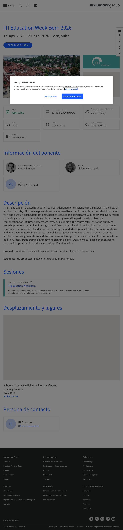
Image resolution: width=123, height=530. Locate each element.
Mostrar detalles (51, 96)
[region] (61, 90)
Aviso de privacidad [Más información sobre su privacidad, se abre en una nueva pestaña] (71, 89)
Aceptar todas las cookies (72, 96)
